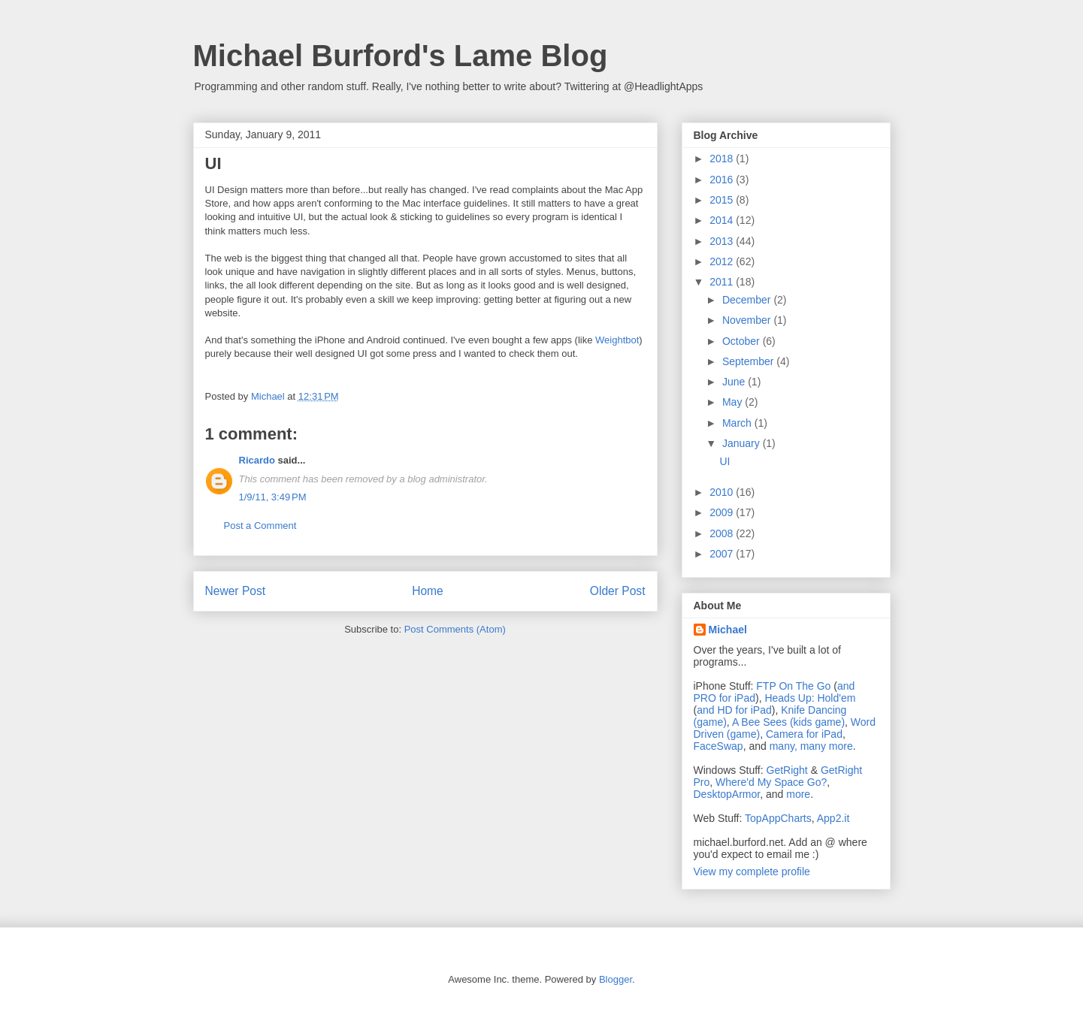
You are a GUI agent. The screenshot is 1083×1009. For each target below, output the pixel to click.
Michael (728, 630)
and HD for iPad (734, 710)
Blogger (615, 979)
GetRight (787, 770)
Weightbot (617, 340)
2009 (722, 512)
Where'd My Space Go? (771, 782)
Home (427, 591)
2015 (722, 200)
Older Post (618, 591)
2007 (722, 554)
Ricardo (257, 460)
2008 (722, 533)
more (798, 794)
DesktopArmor (727, 794)
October (742, 341)
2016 (722, 180)
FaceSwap (718, 746)
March (738, 423)
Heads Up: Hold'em (809, 698)
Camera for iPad (804, 734)
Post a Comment (260, 525)
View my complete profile (752, 872)
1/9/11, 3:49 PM (273, 497)
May (733, 402)
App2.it (833, 818)
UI (724, 461)
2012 (722, 261)
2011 (722, 282)
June (735, 382)
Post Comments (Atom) (455, 629)
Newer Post (235, 591)
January (742, 443)
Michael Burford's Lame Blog (400, 55)
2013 (722, 241)
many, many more (811, 746)
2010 (722, 492)
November (747, 320)
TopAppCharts (778, 818)
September (749, 361)
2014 (722, 220)
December (747, 300)
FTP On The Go (793, 686)
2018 (722, 159)
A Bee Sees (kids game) (788, 722)
